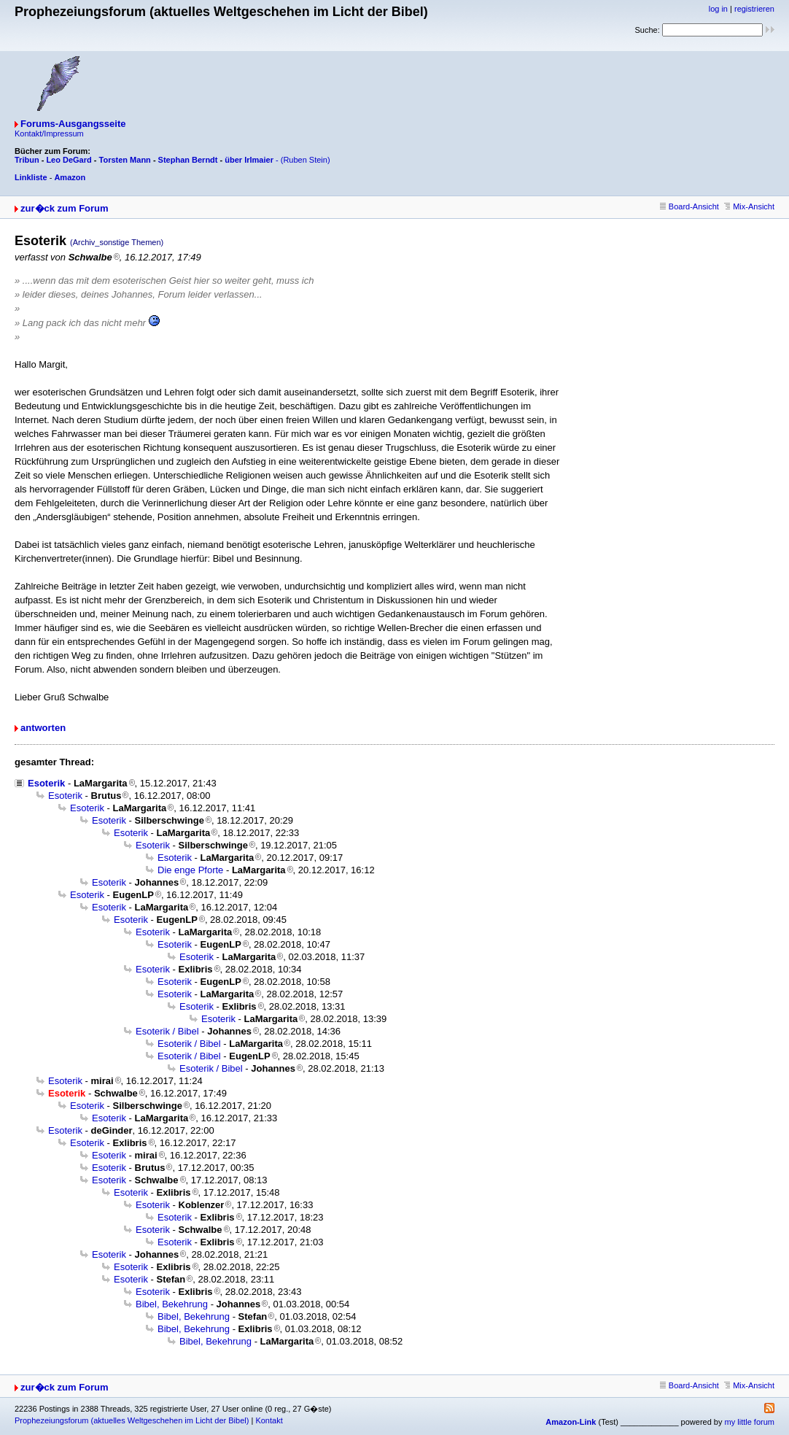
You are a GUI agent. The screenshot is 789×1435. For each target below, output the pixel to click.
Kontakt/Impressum (49, 133)
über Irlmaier (249, 159)
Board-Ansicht (689, 206)
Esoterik (46, 783)
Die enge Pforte (190, 870)
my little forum (749, 1421)
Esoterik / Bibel (167, 1031)
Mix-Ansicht (749, 206)
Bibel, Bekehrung (172, 1304)
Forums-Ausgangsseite (72, 123)
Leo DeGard (68, 159)
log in (718, 8)
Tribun (27, 159)
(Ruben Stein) (305, 159)
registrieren (754, 8)
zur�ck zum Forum (64, 208)
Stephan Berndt (188, 159)
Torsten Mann (125, 159)
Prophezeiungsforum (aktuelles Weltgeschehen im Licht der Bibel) (132, 1420)
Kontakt (268, 1420)
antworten (43, 727)
